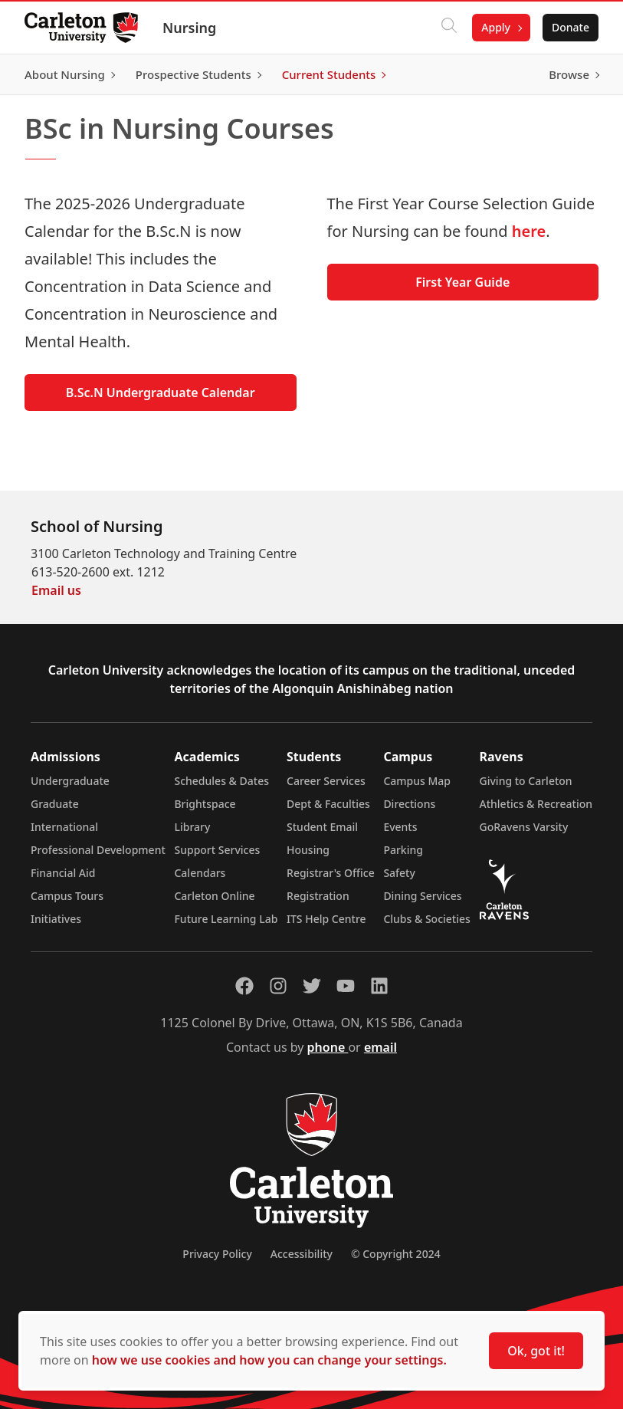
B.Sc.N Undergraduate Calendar (160, 392)
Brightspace (204, 803)
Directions (409, 803)
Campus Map (417, 780)
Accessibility (302, 1253)
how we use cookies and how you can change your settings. (269, 1360)
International (64, 826)
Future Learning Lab (225, 918)
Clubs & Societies (426, 918)
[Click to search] (449, 27)
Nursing (189, 27)
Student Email (322, 826)
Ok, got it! (536, 1350)
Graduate (55, 803)
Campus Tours (67, 895)
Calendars (199, 872)
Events (400, 826)
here (529, 231)
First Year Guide (462, 282)
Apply (495, 27)
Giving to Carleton (526, 780)
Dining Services (422, 895)
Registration (318, 895)
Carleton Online (214, 895)
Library (192, 826)
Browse (569, 74)
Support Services (217, 849)
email (380, 1047)
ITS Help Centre (326, 918)
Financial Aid (63, 872)
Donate (570, 27)
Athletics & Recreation (536, 803)
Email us (56, 590)
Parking (403, 849)
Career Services (326, 780)
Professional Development (98, 849)
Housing (308, 849)
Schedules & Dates (221, 780)
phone (328, 1047)
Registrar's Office (331, 872)
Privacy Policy (216, 1253)
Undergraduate (70, 780)
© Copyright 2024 (396, 1253)
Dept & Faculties (328, 803)
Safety (399, 872)
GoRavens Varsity (524, 826)
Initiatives (56, 918)
